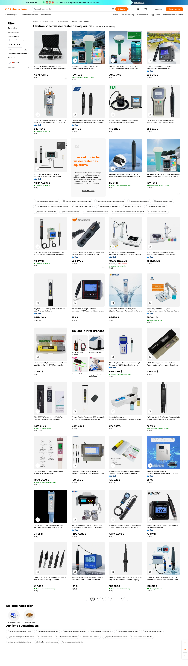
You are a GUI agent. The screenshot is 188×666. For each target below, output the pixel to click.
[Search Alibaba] (72, 9)
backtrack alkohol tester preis (127, 631)
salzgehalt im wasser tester (66, 637)
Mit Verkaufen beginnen (127, 660)
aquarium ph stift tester (132, 206)
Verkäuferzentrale (125, 665)
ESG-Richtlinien (161, 662)
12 (121, 599)
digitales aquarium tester (155, 206)
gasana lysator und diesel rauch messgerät (128, 212)
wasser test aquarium (90, 637)
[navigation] (18, 310)
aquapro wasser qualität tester (19, 631)
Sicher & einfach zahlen (54, 658)
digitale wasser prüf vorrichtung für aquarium (51, 206)
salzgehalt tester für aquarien (74, 631)
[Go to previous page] (88, 599)
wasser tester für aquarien (108, 206)
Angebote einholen (89, 660)
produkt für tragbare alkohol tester (21, 637)
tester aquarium (45, 637)
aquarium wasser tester (163, 201)
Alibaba (35, 22)
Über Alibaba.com (161, 658)
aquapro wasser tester (70, 212)
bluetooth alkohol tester (157, 212)
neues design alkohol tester (72, 642)
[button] (113, 9)
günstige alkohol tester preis (47, 642)
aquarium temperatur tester (45, 212)
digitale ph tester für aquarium (115, 637)
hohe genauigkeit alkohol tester (20, 642)
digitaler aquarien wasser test (47, 631)
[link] (185, 643)
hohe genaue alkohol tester (141, 637)
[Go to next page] (126, 599)
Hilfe (10, 658)
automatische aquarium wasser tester (110, 201)
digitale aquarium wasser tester (47, 201)
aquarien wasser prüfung (152, 631)
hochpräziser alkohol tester (100, 631)
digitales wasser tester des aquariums (77, 201)
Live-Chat (12, 662)
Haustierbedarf (47, 22)
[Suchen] (121, 9)
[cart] (146, 9)
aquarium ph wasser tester (139, 201)
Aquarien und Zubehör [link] (80, 22)
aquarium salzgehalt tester (82, 206)
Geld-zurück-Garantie (53, 662)
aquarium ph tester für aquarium (95, 212)
